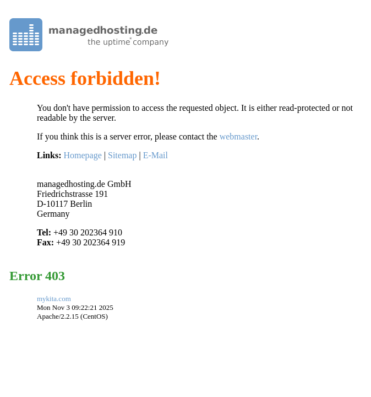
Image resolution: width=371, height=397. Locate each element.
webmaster (238, 136)
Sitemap (122, 155)
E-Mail (155, 155)
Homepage (82, 155)
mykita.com (54, 298)
